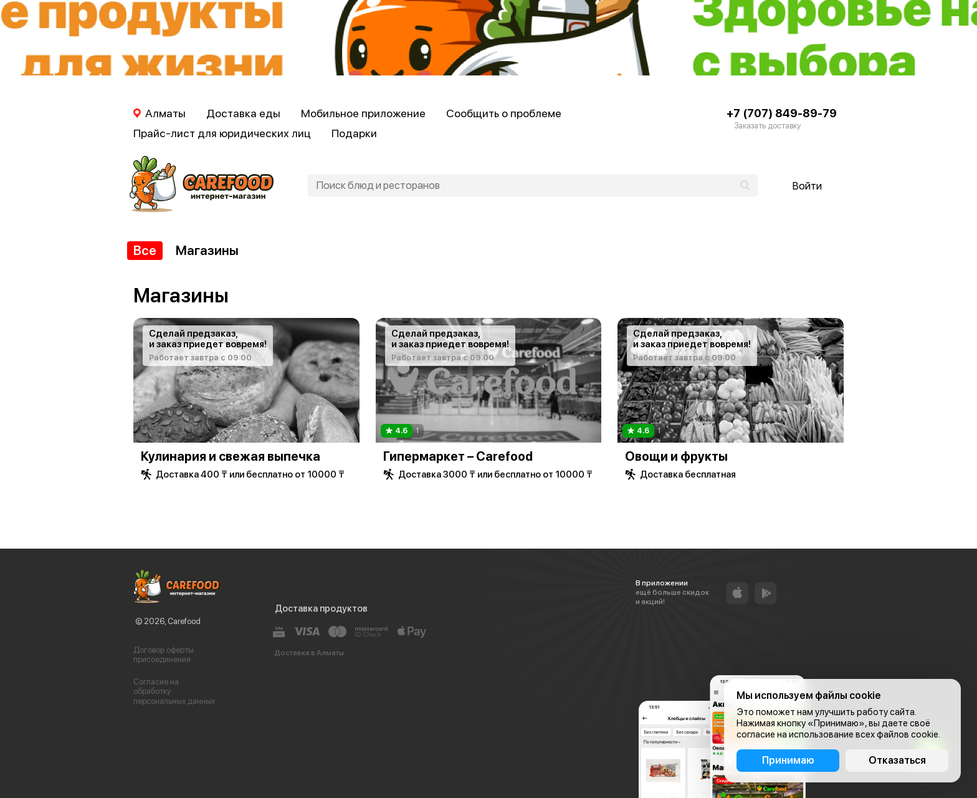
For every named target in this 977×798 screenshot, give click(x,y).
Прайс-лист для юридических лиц (222, 133)
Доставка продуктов (321, 608)
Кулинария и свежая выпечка (230, 456)
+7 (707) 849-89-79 (782, 113)
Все (144, 250)
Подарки (354, 133)
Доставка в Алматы (309, 652)
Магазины (207, 250)
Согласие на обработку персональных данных (174, 691)
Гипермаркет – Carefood (458, 456)
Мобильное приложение (363, 113)
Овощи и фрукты (676, 456)
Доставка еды (243, 113)
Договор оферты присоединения (163, 655)
